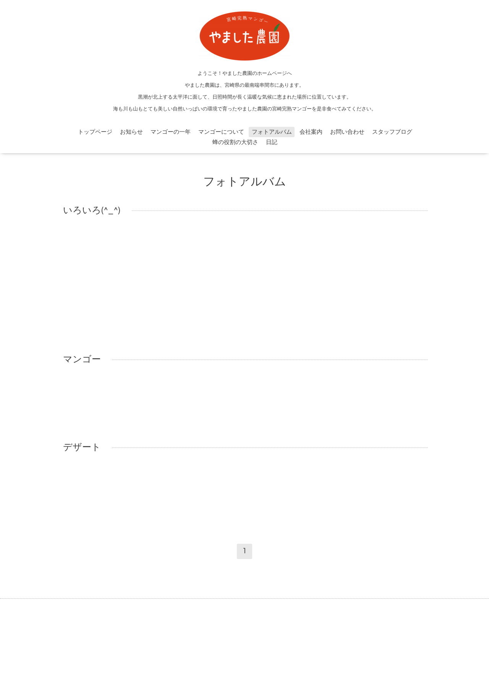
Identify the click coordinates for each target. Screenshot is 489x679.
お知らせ (131, 132)
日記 (271, 142)
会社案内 (311, 132)
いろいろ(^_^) (91, 211)
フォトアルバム (272, 132)
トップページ (95, 132)
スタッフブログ (392, 132)
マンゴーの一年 (171, 132)
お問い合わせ (347, 132)
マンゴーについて (221, 132)
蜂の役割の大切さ (235, 142)
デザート (82, 447)
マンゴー (82, 359)
